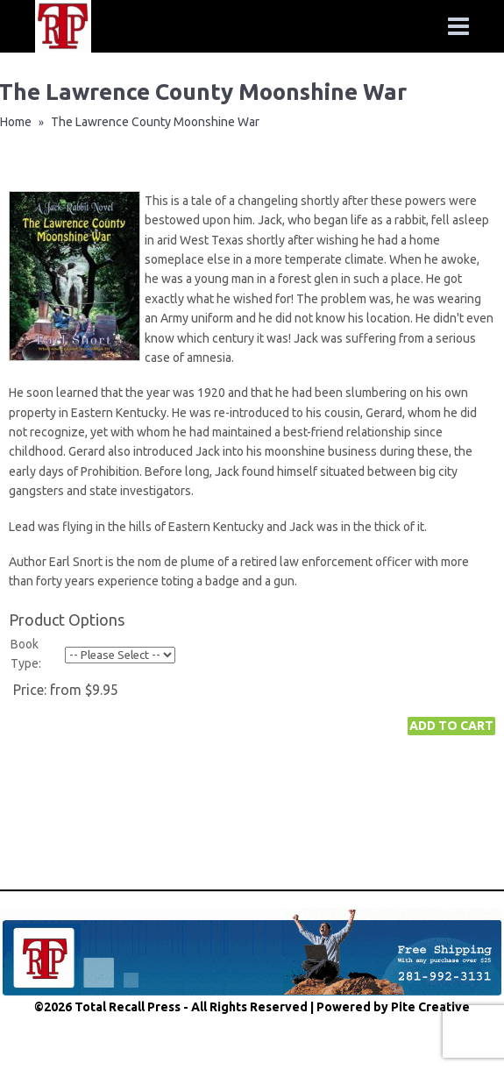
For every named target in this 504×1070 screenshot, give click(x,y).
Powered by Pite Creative (393, 1007)
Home (16, 122)
